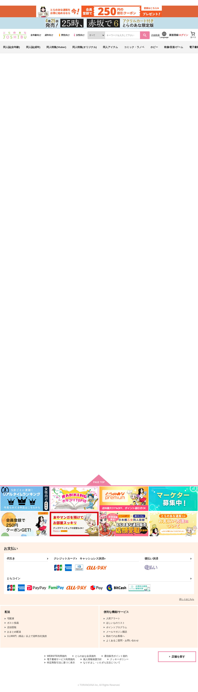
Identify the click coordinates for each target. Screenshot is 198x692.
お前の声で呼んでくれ (126, 146)
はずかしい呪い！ (55, 339)
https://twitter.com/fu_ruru (84, 107)
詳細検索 (155, 35)
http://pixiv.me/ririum (81, 102)
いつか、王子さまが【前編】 (137, 339)
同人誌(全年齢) (11, 47)
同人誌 (25, 64)
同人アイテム (110, 47)
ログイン (183, 35)
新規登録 (173, 35)
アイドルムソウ (130, 430)
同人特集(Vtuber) (56, 47)
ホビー (154, 47)
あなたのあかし (53, 430)
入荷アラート (137, 138)
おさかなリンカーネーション (163, 146)
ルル (28, 146)
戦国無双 (27, 150)
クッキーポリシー (119, 659)
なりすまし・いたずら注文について (101, 662)
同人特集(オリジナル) (84, 47)
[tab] (81, 186)
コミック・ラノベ (134, 47)
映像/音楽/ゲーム (173, 47)
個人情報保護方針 (92, 659)
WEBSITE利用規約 (57, 656)
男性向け (64, 35)
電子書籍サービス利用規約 (61, 659)
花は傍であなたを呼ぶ (95, 430)
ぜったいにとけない (132, 249)
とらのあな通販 (10, 64)
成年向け (49, 35)
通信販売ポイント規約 (115, 656)
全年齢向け (36, 35)
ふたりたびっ (167, 339)
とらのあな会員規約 (85, 656)
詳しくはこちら (186, 599)
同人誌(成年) (33, 47)
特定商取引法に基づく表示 (61, 662)
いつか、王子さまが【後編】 (99, 339)
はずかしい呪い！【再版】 (175, 249)
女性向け (78, 35)
